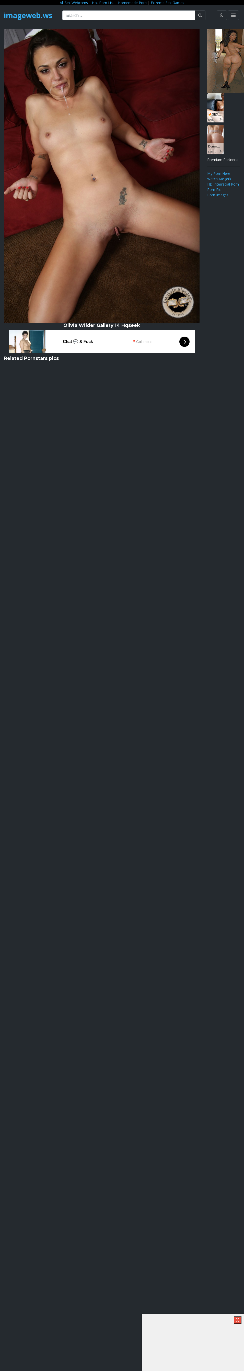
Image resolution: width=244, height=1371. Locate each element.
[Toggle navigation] (233, 15)
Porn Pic (214, 189)
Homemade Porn (132, 2)
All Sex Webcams (74, 2)
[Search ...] (128, 15)
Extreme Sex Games (167, 2)
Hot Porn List (103, 2)
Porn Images (217, 194)
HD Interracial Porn (223, 184)
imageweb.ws (28, 15)
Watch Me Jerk (219, 178)
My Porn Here (218, 173)
